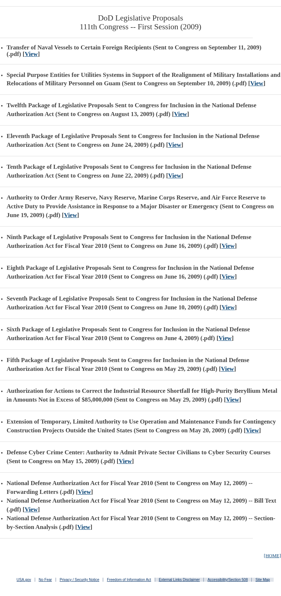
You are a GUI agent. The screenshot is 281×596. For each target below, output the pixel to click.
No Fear (45, 580)
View (31, 54)
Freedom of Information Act (129, 580)
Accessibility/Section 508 (227, 580)
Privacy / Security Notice (79, 580)
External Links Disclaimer (179, 580)
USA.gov (23, 580)
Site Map (262, 580)
